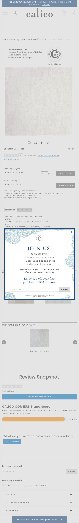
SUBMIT (64, 289)
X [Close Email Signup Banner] (71, 232)
